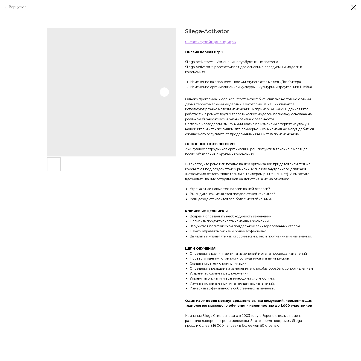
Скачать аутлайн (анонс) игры (210, 42)
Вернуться (17, 7)
